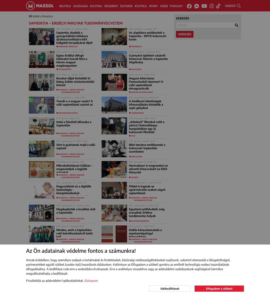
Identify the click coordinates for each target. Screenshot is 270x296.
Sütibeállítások (169, 288)
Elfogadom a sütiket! (219, 288)
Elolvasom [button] (91, 281)
